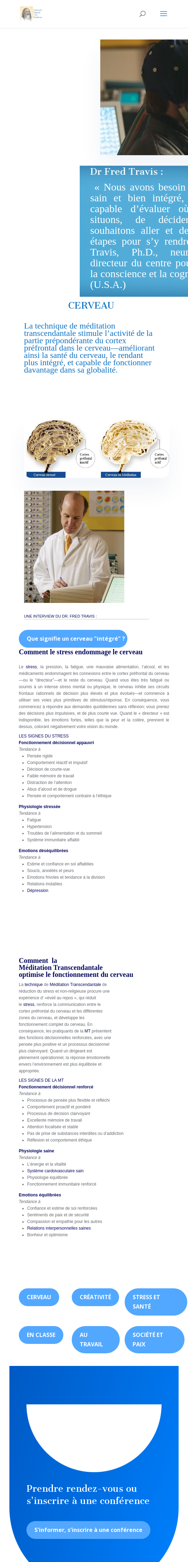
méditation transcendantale (69, 329)
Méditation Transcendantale (61, 967)
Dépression (37, 890)
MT (88, 1031)
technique (51, 325)
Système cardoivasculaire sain (55, 1170)
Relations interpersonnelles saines (59, 1228)
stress (31, 666)
